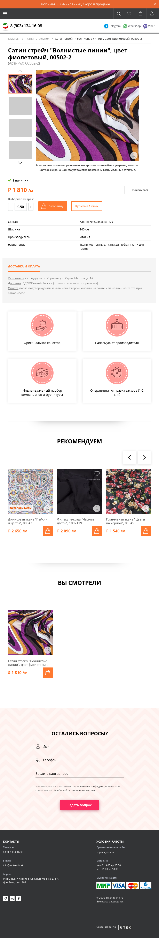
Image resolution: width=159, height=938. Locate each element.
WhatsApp (134, 26)
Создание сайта (106, 927)
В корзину (56, 206)
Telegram (115, 26)
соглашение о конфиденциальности (95, 786)
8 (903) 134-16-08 (26, 25)
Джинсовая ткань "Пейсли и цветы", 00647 (28, 521)
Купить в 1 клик (86, 206)
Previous (20, 71)
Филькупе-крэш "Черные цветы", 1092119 (75, 521)
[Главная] (5, 27)
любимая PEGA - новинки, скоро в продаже (75, 4)
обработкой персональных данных (74, 790)
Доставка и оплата (24, 266)
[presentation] (129, 457)
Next (20, 163)
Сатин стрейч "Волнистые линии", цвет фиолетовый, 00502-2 (28, 662)
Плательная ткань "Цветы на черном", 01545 (125, 521)
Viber (151, 26)
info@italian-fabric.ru (15, 865)
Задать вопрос (79, 805)
